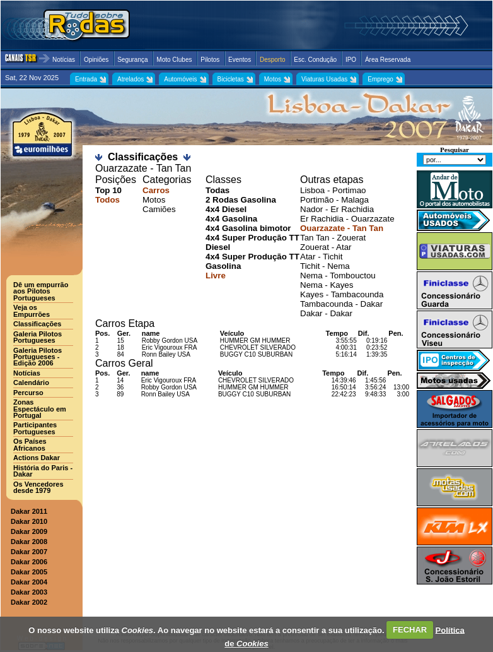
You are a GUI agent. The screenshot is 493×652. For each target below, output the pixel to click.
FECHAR (410, 629)
